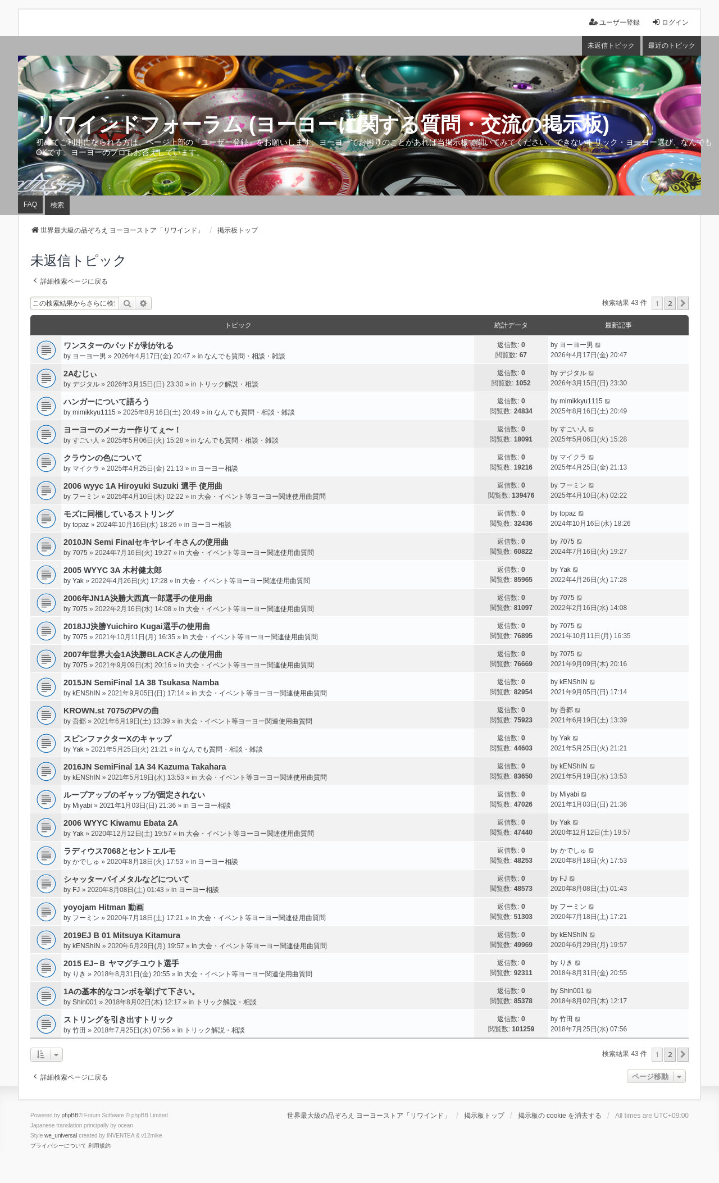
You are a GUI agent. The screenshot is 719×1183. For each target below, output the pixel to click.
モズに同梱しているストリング (118, 513)
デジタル (85, 384)
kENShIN (86, 693)
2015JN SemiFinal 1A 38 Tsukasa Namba (141, 682)
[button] (683, 303)
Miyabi (82, 805)
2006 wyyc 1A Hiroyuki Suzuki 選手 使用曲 (142, 485)
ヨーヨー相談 (218, 468)
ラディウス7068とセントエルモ (119, 851)
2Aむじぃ (80, 373)
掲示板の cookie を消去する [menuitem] (560, 1116)
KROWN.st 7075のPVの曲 (111, 710)
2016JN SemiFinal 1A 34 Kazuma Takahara (144, 766)
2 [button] (670, 303)
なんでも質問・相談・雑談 (244, 356)
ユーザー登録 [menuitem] (614, 22)
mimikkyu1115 (94, 412)
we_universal (60, 1135)
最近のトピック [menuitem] (671, 45)
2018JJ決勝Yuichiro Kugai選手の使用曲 (136, 626)
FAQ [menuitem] (30, 204)
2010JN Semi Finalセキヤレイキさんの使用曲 (146, 542)
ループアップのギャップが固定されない (134, 794)
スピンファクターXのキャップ (117, 738)
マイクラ (85, 468)
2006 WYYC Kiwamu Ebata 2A (120, 822)
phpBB (70, 1115)
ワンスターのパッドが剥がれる (118, 345)
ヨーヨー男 (89, 356)
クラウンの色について (102, 457)
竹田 (79, 1030)
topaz (80, 525)
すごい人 (85, 440)
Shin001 (84, 1002)
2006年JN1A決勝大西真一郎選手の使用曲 (137, 598)
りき (79, 974)
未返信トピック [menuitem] (611, 45)
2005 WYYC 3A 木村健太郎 (112, 570)
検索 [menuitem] (57, 205)
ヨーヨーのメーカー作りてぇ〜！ (122, 429)
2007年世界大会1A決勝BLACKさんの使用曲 (142, 654)
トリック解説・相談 (228, 384)
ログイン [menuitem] (670, 22)
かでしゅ (85, 862)
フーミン (85, 497)
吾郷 (79, 721)
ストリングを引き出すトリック (118, 1019)
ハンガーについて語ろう (106, 401)
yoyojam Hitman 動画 (103, 907)
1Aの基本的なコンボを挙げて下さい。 (131, 991)
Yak (78, 581)
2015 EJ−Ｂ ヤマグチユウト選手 (121, 963)
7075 (80, 553)
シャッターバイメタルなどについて (126, 879)
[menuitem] (58, 1146)
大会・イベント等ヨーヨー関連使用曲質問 (262, 497)
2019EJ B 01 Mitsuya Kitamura (121, 935)
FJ (76, 890)
